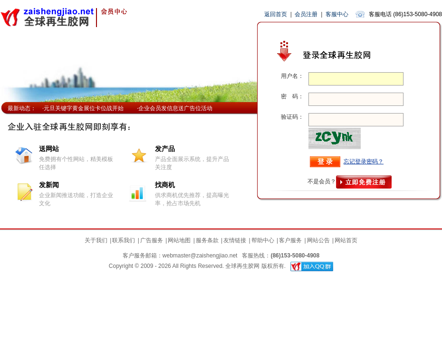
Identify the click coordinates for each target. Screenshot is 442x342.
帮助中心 (262, 240)
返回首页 (275, 14)
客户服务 (290, 240)
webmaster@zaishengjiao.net (200, 255)
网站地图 (179, 240)
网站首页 (346, 240)
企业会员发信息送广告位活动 (175, 108)
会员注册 (306, 14)
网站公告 (318, 240)
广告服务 (151, 240)
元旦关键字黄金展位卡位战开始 (84, 108)
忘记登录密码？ (364, 161)
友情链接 (234, 240)
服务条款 (207, 240)
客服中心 (337, 14)
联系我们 (123, 240)
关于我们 (96, 240)
